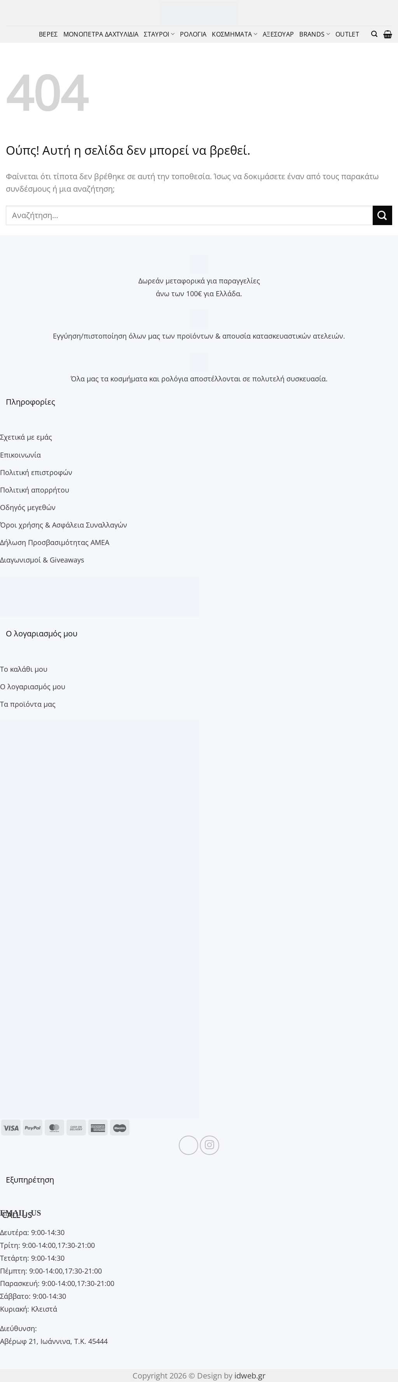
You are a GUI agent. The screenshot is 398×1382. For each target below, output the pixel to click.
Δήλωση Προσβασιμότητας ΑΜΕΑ (54, 542)
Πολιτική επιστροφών (36, 472)
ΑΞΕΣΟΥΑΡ (278, 34)
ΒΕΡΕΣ (48, 34)
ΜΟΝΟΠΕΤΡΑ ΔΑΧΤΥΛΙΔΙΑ (101, 34)
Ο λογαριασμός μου (32, 686)
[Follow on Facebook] (188, 1145)
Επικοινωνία (20, 455)
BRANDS (314, 34)
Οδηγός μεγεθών (28, 507)
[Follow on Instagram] (209, 1145)
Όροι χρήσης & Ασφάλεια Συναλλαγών (63, 524)
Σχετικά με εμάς (26, 437)
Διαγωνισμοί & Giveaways (42, 559)
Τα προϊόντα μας (28, 704)
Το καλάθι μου (23, 669)
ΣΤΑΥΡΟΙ (159, 34)
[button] (374, 34)
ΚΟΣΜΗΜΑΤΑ (234, 34)
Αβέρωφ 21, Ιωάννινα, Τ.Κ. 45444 (54, 1341)
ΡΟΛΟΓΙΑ (193, 34)
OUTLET (347, 34)
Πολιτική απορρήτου (34, 489)
